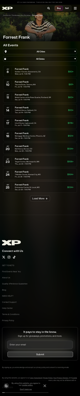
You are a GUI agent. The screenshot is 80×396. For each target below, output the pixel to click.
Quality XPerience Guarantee (14, 283)
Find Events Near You (11, 271)
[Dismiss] (45, 386)
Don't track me (26, 389)
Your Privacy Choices (60, 378)
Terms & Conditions (10, 314)
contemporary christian (21, 15)
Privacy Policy (8, 320)
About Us (6, 277)
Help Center (7, 308)
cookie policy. (27, 385)
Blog (4, 289)
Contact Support (9, 302)
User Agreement (36, 378)
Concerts (6, 15)
